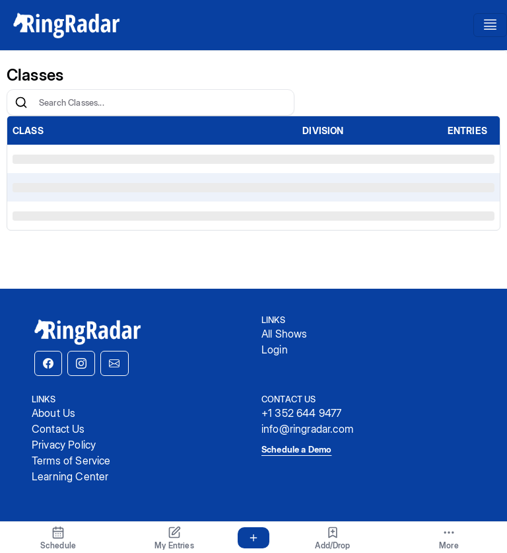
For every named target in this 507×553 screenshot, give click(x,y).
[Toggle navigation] (490, 25)
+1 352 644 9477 (301, 413)
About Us (53, 413)
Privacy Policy (64, 444)
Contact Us (58, 428)
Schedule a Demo (296, 449)
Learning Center (70, 476)
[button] (48, 363)
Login (274, 349)
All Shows (284, 333)
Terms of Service (71, 460)
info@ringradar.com (307, 428)
